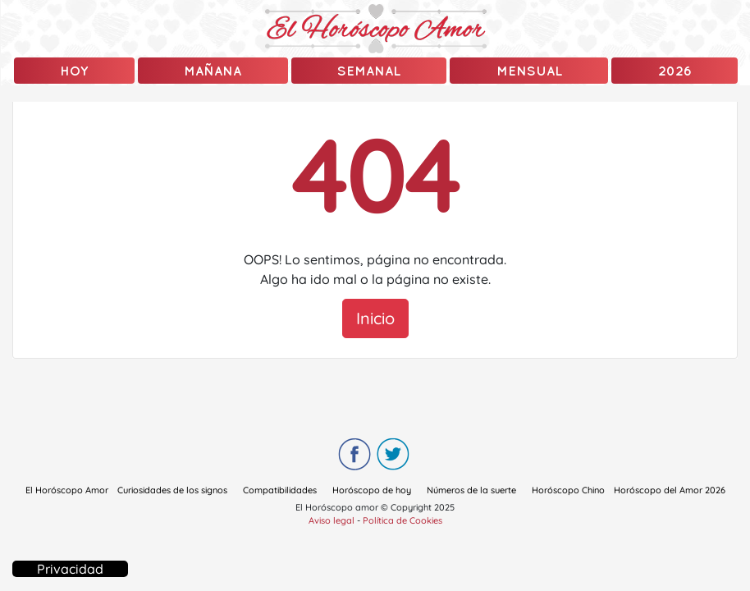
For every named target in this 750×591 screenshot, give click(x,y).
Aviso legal (331, 520)
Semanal (368, 70)
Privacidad (70, 569)
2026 (675, 70)
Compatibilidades (280, 490)
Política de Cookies (402, 520)
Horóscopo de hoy (371, 490)
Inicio (375, 318)
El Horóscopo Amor (66, 490)
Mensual (529, 70)
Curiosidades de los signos (172, 490)
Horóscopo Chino (568, 490)
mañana (212, 70)
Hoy (74, 70)
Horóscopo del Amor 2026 (669, 490)
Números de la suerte (471, 490)
